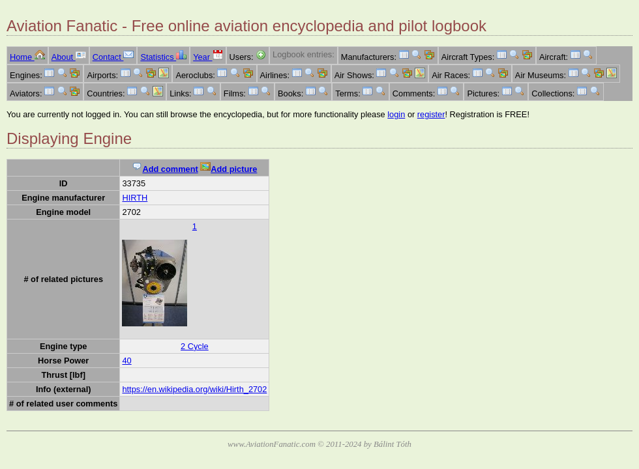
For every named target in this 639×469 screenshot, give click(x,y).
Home (27, 57)
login (396, 114)
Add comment (165, 169)
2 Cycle (195, 346)
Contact (113, 57)
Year (207, 57)
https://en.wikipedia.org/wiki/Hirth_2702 (194, 389)
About (69, 57)
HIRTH (134, 198)
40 (126, 360)
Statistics (163, 57)
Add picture (228, 169)
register (431, 114)
